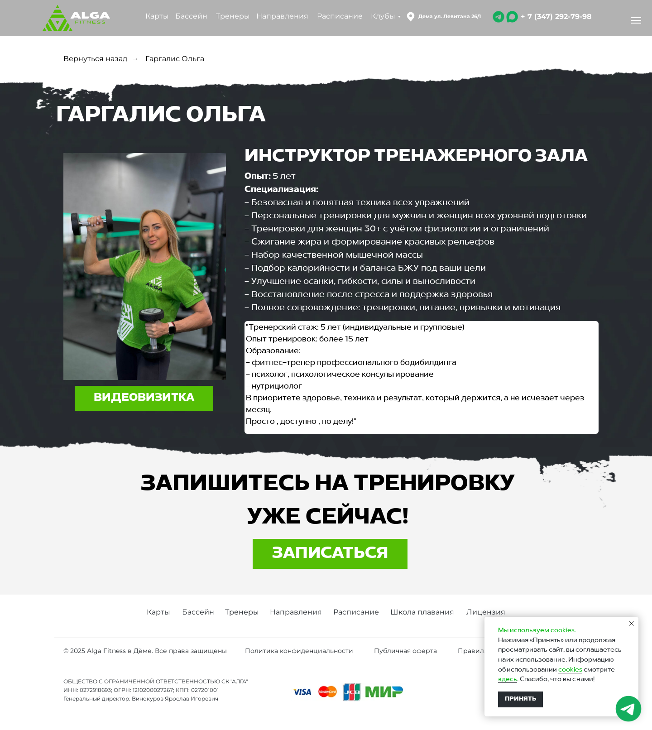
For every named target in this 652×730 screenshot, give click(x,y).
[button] (144, 398)
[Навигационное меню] (636, 20)
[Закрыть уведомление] (631, 623)
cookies (570, 670)
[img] (498, 17)
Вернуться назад (95, 58)
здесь (507, 679)
